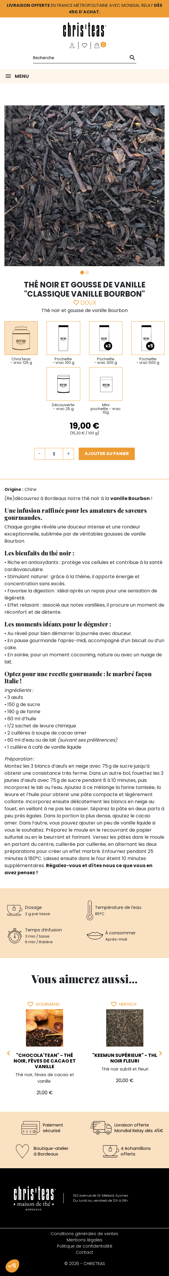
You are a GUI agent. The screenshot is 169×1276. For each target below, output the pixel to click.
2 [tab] (87, 272)
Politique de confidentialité (84, 1246)
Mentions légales (84, 1240)
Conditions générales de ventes (84, 1234)
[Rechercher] (84, 57)
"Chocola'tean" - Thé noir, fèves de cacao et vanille (45, 1061)
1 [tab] (82, 272)
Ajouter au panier (107, 454)
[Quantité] (54, 453)
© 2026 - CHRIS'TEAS (84, 1264)
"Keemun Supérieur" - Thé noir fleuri (124, 1058)
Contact (84, 1252)
